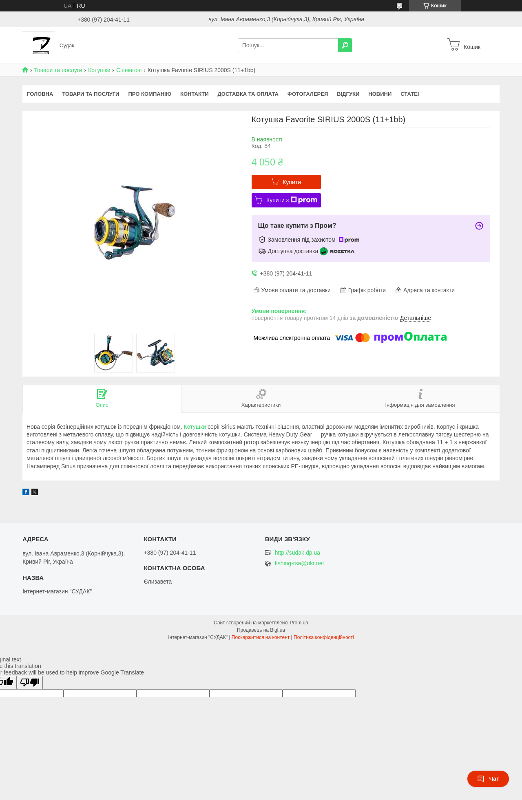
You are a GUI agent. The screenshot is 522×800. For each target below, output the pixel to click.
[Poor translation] (30, 682)
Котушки (99, 70)
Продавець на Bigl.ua (261, 630)
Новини (380, 94)
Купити (292, 182)
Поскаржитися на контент (261, 637)
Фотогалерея (308, 94)
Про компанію (149, 94)
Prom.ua (299, 623)
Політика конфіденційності (324, 637)
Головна (40, 94)
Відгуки (348, 94)
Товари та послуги (58, 70)
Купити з (291, 200)
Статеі (409, 94)
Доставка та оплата (248, 94)
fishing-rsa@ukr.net (299, 563)
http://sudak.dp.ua (297, 552)
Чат (488, 778)
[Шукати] (345, 45)
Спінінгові (129, 70)
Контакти (194, 94)
